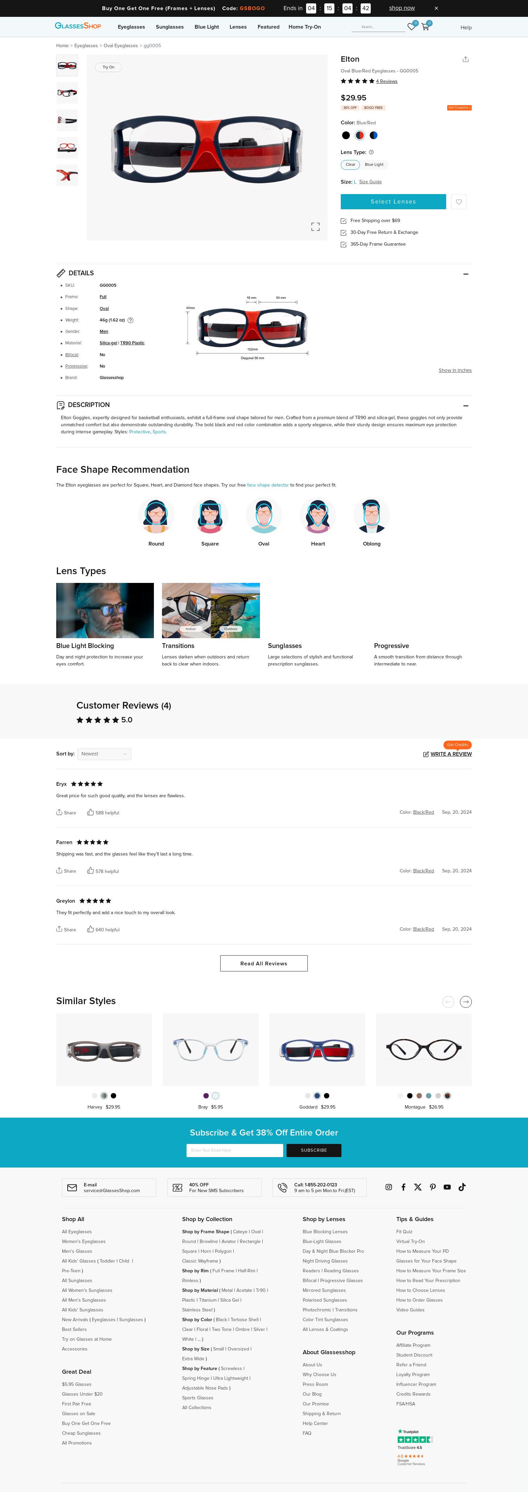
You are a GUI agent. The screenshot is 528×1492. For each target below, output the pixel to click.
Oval (104, 309)
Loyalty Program (413, 1374)
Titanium (208, 1300)
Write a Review (451, 754)
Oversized (238, 1349)
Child (125, 1261)
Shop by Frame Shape (205, 1232)
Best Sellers (74, 1329)
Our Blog (312, 1394)
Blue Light (207, 27)
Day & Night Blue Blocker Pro (333, 1251)
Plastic (188, 1300)
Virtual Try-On (410, 1241)
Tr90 (261, 1290)
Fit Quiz (404, 1232)
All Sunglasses (77, 1280)
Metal (227, 1290)
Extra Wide (193, 1359)
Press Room (315, 1384)
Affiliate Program (413, 1345)
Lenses (238, 27)
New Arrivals (75, 1319)
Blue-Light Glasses (322, 1241)
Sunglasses (170, 27)
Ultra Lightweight (230, 1378)
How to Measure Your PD (422, 1251)
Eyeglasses (131, 27)
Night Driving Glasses (325, 1261)
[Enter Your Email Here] (235, 1150)
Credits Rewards (413, 1394)
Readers (311, 1271)
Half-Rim (246, 1271)
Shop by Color (197, 1319)
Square (189, 1251)
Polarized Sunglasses (325, 1300)
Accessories (75, 1349)
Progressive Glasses (341, 1280)
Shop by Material (200, 1290)
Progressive (76, 366)
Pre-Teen (71, 1271)
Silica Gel (229, 1300)
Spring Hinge (195, 1378)
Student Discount (414, 1355)
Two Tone (222, 1329)
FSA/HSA (405, 1404)
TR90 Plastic (132, 343)
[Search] (378, 27)
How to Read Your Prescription (428, 1280)
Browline (209, 1241)
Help (466, 27)
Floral (202, 1329)
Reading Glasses (341, 1271)
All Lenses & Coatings (325, 1329)
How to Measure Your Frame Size (431, 1271)
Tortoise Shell (245, 1319)
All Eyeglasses (77, 1232)
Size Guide (370, 182)
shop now (402, 8)
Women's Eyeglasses (84, 1241)
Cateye (240, 1232)
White (188, 1339)
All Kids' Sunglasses (82, 1310)
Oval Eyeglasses (121, 45)
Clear (350, 165)
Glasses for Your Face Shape (426, 1261)
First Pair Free (76, 1404)
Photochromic (317, 1310)
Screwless (231, 1368)
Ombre (242, 1329)
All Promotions (77, 1443)
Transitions (346, 1310)
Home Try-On (305, 27)
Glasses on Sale (78, 1413)
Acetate (244, 1290)
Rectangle (250, 1241)
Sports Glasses (197, 1398)
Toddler (107, 1261)
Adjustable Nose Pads (205, 1388)
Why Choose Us (319, 1374)
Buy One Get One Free (86, 1423)
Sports (159, 432)
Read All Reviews (264, 963)
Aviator (229, 1241)
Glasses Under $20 (82, 1394)
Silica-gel (108, 343)
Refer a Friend (411, 1365)
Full (103, 297)
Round (189, 1241)
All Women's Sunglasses (87, 1290)
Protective (139, 432)
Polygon (223, 1251)
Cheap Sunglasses (81, 1433)
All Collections (196, 1407)
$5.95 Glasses (77, 1384)
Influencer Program (416, 1384)
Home (62, 45)
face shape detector (268, 485)
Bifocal (71, 355)
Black (221, 1319)
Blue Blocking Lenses (325, 1232)
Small (218, 1349)
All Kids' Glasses (79, 1261)
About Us (312, 1365)
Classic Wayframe (200, 1261)
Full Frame (223, 1271)
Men (104, 332)
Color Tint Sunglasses (325, 1319)
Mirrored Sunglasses (324, 1290)
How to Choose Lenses (420, 1290)
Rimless (190, 1280)
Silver (259, 1329)
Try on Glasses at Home (87, 1339)
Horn (206, 1251)
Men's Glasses (77, 1251)
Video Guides (410, 1310)
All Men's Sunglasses (84, 1300)
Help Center (315, 1423)
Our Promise (316, 1404)
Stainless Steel (197, 1310)
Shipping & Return (322, 1413)
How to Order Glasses (419, 1300)
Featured (268, 27)
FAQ (307, 1433)
